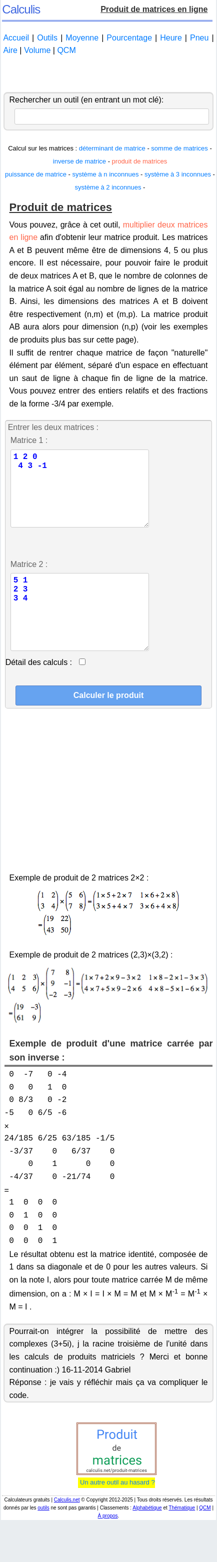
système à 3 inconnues (177, 174)
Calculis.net (67, 1531)
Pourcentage (129, 38)
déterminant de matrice (112, 148)
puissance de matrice (35, 174)
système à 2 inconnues (108, 187)
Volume (37, 50)
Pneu (199, 38)
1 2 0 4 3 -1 (81, 497)
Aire (10, 50)
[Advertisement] (108, 74)
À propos (108, 1547)
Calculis (21, 9)
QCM (66, 50)
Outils (47, 38)
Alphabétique (147, 1539)
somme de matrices (179, 148)
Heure (171, 38)
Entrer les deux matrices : (53, 427)
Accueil (16, 38)
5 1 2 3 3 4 (81, 636)
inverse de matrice (80, 161)
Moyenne (82, 38)
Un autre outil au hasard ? (116, 1514)
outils (43, 1539)
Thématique (181, 1539)
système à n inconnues (105, 174)
